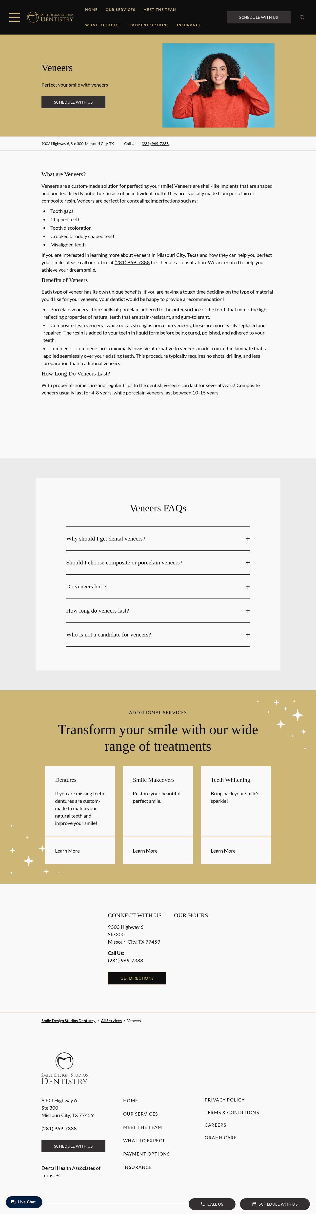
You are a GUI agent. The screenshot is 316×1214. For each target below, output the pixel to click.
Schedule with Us (258, 17)
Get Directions (137, 978)
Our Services (121, 9)
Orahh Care (221, 1137)
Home (91, 9)
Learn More (67, 851)
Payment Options (149, 25)
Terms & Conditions (232, 1112)
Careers (216, 1125)
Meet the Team (160, 9)
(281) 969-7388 (155, 143)
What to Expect (103, 25)
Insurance (189, 25)
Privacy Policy (225, 1099)
